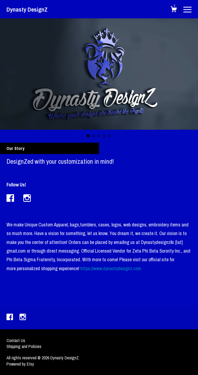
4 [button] (104, 136)
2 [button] (93, 136)
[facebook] (10, 317)
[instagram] (22, 317)
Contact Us (15, 340)
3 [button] (99, 136)
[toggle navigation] (187, 9)
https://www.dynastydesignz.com (110, 268)
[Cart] (174, 10)
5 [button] (109, 136)
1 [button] (88, 136)
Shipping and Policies (23, 346)
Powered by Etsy (20, 364)
